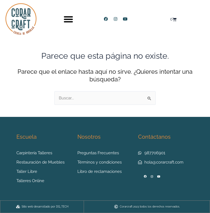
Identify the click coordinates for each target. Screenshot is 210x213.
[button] (68, 19)
